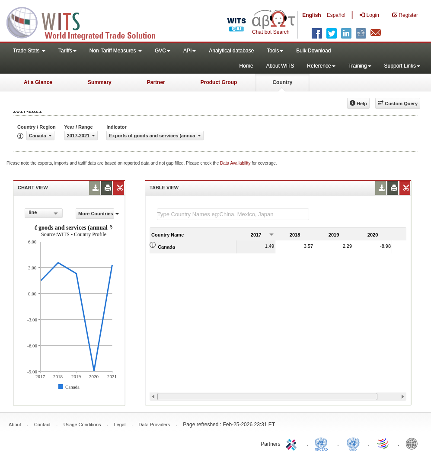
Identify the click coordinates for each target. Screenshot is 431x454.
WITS (86, 21)
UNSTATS (353, 443)
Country (282, 82)
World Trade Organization (383, 443)
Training (359, 66)
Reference (321, 66)
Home (246, 66)
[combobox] (44, 213)
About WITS (280, 66)
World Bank (413, 443)
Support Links (402, 66)
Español (336, 15)
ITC (292, 443)
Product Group (219, 82)
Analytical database (231, 51)
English (311, 15)
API (189, 51)
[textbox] (233, 214)
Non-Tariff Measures (115, 51)
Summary (100, 82)
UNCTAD (323, 443)
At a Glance (38, 82)
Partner (156, 82)
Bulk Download (313, 51)
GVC (162, 51)
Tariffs (67, 51)
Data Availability (236, 163)
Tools (275, 51)
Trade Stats (29, 51)
